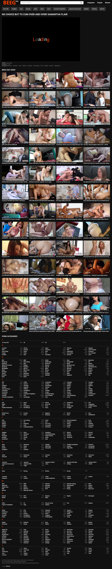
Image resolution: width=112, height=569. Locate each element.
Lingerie (69, 478)
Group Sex (69, 437)
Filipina (4, 423)
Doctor (68, 404)
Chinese (91, 385)
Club (46, 389)
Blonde (24, 65)
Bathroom (47, 363)
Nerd (25, 496)
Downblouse (27, 407)
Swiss (68, 542)
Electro (68, 413)
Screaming (69, 529)
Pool (90, 513)
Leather (91, 476)
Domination (27, 406)
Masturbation (70, 485)
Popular (99, 3)
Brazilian (47, 373)
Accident (4, 348)
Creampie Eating (49, 393)
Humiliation (92, 448)
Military (91, 487)
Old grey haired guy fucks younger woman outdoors (96, 331)
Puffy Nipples (48, 517)
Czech (68, 397)
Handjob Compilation (72, 444)
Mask (25, 485)
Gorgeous (69, 435)
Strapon (4, 541)
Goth (90, 435)
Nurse (25, 497)
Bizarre (90, 368)
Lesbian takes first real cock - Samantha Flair (41, 88)
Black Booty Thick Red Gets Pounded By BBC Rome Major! (69, 331)
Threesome (5, 551)
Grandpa (4, 437)
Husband (26, 449)
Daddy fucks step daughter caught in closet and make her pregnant (69, 107)
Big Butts (26, 366)
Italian (90, 456)
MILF (3, 483)
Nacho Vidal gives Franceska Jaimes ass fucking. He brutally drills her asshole (42, 163)
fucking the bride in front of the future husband (14, 163)
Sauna (46, 529)
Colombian (5, 390)
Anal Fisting (5, 351)
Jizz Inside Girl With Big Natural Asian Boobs (68, 294)
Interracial (91, 455)
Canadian (91, 382)
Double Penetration (7, 407)
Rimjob (90, 522)
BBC (3, 360)
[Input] (51, 2)
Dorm (48, 9)
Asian (25, 353)
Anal (68, 349)
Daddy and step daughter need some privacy (95, 107)
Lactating (4, 476)
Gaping (68, 432)
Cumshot (15, 65)
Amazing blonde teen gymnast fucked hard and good (96, 256)
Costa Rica (5, 392)
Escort (25, 414)
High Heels (48, 446)
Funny (68, 427)
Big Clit (47, 366)
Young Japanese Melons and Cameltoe (39, 238)
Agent (46, 348)
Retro (46, 522)
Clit (89, 387)
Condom (47, 390)
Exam (68, 414)
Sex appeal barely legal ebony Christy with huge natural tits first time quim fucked (96, 182)
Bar (89, 362)
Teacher (69, 548)
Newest (107, 3)
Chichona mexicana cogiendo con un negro (40, 182)
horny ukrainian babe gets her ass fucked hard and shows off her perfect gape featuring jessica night (96, 200)
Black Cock (26, 370)
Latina (46, 476)
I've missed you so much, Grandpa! (11, 219)
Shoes (46, 533)
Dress (46, 407)
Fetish (90, 422)
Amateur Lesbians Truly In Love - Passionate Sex (69, 126)
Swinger (47, 542)
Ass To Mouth (92, 353)
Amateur (30, 65)
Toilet (90, 551)
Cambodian (48, 382)
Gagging (4, 432)
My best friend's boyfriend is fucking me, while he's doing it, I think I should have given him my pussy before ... (42, 275)
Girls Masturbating (50, 434)
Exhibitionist (92, 414)
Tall (3, 548)
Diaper (3, 404)
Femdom (69, 422)
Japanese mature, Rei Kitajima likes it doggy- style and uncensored (42, 126)
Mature (90, 485)
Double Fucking (93, 406)
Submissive (70, 541)
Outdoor (47, 504)
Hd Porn (8, 566)
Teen (20, 65)
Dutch (90, 407)
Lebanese (4, 478)
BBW (25, 360)
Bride (68, 373)
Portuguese (27, 515)
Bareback (4, 363)
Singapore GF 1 (6, 256)
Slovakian (47, 534)
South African (70, 536)
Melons (25, 487)
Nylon (42, 9)
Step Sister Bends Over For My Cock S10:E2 (67, 88)
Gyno (46, 439)
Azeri (90, 354)
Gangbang (48, 432)
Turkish (26, 555)
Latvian (69, 476)
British (10, 65)
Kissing (25, 471)
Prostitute (91, 515)
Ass (46, 353)
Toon (3, 553)
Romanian (4, 524)
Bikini (46, 368)
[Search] (81, 3)
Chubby (4, 387)
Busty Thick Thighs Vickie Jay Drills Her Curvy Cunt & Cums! (96, 312)
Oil (24, 503)
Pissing (25, 513)
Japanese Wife (27, 464)
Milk (3, 488)
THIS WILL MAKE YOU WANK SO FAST (39, 107)
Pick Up (91, 512)
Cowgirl (91, 392)
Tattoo (25, 548)
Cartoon (26, 384)
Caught (90, 384)
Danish (47, 402)
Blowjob (86, 9)
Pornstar (4, 515)
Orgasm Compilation (7, 504)
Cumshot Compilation (59, 9)
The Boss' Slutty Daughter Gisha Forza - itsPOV (95, 144)
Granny (25, 437)
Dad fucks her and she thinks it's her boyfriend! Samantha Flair (15, 88)
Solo (46, 536)
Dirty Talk (5, 9)
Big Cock (69, 366)
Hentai (25, 446)
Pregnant (47, 515)
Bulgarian (69, 375)
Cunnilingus (27, 397)
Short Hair (69, 533)
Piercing (4, 513)
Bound (3, 373)
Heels (35, 9)
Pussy (90, 517)
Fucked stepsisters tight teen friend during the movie (42, 256)
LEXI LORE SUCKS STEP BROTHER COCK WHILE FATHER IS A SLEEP (42, 200)
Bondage (4, 371)
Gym (21, 9)
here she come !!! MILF (89, 126)
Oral (68, 503)
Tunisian (4, 555)
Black (3, 370)
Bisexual (69, 368)
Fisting (68, 423)
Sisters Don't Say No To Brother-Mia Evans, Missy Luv (96, 163)
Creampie (4, 393)
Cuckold (4, 395)
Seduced (4, 531)
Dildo (25, 404)
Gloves (25, 435)
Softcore (4, 536)
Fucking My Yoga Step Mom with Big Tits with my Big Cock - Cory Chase (69, 238)
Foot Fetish (48, 425)
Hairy (3, 444)
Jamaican (4, 462)
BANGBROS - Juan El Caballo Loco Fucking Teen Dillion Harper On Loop (15, 238)
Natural (4, 496)
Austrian (69, 354)
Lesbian (26, 478)
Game (25, 432)
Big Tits (102, 9)
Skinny (25, 534)
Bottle (90, 371)
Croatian (69, 393)
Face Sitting (27, 420)
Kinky (3, 471)
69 (46, 342)
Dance (25, 402)
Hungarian (4, 449)
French (4, 427)
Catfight (69, 384)
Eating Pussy (5, 413)
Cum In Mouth (49, 395)
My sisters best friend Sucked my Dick (12, 107)
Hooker (4, 448)
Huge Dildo (70, 448)
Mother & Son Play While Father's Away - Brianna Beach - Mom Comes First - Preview (42, 312)
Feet (46, 422)
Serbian (47, 531)
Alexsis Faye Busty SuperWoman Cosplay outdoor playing (42, 331)
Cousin (68, 392)
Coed (68, 389)
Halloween (26, 444)
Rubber (47, 524)
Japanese (26, 462)
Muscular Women (28, 490)
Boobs (25, 371)
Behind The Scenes (7, 365)
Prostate (69, 515)
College (91, 389)
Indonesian (26, 455)
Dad (3, 402)
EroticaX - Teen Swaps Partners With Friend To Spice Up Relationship (96, 88)
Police (46, 513)
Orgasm (46, 65)
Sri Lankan (26, 539)
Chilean (69, 385)
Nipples (69, 496)
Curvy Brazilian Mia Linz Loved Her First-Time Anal (15, 275)
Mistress (26, 488)
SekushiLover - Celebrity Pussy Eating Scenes (95, 275)
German (91, 432)
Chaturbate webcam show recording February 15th (69, 144)
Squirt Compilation (7, 539)
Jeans (46, 464)
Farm (90, 420)
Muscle (4, 490)
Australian (48, 354)
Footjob (69, 425)
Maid (90, 483)
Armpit (4, 353)
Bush (3, 376)
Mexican (47, 487)
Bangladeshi (70, 362)
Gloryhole (4, 435)
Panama (69, 510)
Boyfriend (26, 373)
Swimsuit (26, 542)
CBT (3, 382)
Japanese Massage (72, 462)
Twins (46, 555)
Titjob (68, 551)
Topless (26, 553)
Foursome (91, 425)
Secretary (91, 529)
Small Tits (91, 534)
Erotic (3, 414)
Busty (25, 376)
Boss (68, 371)
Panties (91, 510)
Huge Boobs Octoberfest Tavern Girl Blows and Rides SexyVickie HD (42, 144)
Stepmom (47, 539)
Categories (91, 3)
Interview (4, 456)
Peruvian (47, 512)
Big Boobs (57, 65)
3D (24, 342)
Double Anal (70, 406)
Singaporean (5, 534)
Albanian (69, 348)
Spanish (4, 538)
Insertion (47, 455)
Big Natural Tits (93, 366)
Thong (90, 550)
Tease (90, 548)
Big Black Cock (71, 365)
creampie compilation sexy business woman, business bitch (96, 238)
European (47, 414)
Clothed (26, 389)
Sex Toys (69, 531)
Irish (46, 456)
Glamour (69, 434)
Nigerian (47, 496)
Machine (47, 483)
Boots (46, 371)
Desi (90, 402)
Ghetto (3, 434)
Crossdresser (92, 393)
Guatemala (5, 439)
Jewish (90, 464)
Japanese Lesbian (50, 462)
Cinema (47, 387)
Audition (4, 354)
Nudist (3, 497)
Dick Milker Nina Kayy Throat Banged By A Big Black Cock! (69, 219)
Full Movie (48, 427)
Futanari (91, 427)
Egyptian (47, 413)
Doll (3, 406)
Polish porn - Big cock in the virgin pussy (39, 294)
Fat (24, 422)
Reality (4, 522)
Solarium (26, 536)
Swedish (4, 542)
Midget (68, 487)
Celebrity (4, 385)
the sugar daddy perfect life (63, 200)
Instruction (70, 455)
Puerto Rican (27, 517)
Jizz (3, 465)
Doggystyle (91, 404)
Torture (47, 553)
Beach (68, 363)
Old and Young (49, 503)
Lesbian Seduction (50, 478)
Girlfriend (26, 434)
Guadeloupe (92, 437)
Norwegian (91, 496)
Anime (25, 351)
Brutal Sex (26, 375)
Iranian (25, 456)
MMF (25, 483)
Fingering (26, 423)
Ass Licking (70, 353)
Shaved (90, 531)
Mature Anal (5, 487)
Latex (25, 476)
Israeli (68, 456)
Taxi (46, 548)
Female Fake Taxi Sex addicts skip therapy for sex (42, 219)
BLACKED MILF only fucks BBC (10, 312)
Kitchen (47, 471)
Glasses (91, 434)
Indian (3, 455)
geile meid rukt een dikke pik (9, 144)
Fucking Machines (28, 427)
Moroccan (91, 488)
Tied (25, 551)
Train (90, 553)
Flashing (94, 9)
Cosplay (91, 390)
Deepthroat (70, 402)
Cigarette (26, 387)
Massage (47, 485)
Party (25, 512)
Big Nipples (5, 368)
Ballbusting (48, 362)
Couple (47, 392)
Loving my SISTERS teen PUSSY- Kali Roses (13, 200)
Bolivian (91, 370)
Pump (68, 517)
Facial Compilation (72, 420)
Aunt (25, 354)
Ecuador (26, 413)
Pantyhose (4, 512)
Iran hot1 (4, 331)
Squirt (90, 538)
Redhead (26, 522)
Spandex (91, 536)
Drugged (69, 407)
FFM (3, 420)
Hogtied (69, 446)
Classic (69, 387)
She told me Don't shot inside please (65, 256)
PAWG (3, 510)
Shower (91, 533)
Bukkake (47, 375)
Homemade (36, 65)
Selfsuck (26, 531)
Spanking (26, 538)
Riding (68, 522)
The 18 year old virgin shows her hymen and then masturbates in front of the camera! (15, 294)
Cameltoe (69, 382)
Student (47, 541)
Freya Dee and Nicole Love (63, 182)
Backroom (4, 362)
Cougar (25, 392)
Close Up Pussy (6, 389)
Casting (47, 384)
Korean (68, 471)
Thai (68, 550)
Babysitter (91, 360)
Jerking (69, 464)
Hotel (25, 448)
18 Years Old (5, 342)
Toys (68, 553)
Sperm (47, 538)
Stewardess (70, 539)
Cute (46, 397)
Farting (4, 422)
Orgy (25, 504)
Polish (68, 513)
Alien (3, 349)
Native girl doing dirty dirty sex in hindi (66, 163)
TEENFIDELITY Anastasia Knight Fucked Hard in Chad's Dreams (96, 219)
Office (3, 503)
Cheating (26, 385)
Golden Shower (49, 435)
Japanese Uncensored (75, 9)
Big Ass (47, 365)
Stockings (91, 539)
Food (25, 425)
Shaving (4, 533)
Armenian (91, 351)
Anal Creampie (92, 349)
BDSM (46, 360)
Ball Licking (27, 362)
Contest (69, 390)
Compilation (27, 390)
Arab (46, 351)
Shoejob (26, 533)
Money (68, 488)
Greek (46, 437)
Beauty (90, 363)
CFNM (25, 382)
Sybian (90, 542)
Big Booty (4, 366)
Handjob (14, 9)
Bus (90, 375)
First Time (48, 423)
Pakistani (47, 510)
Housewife (48, 448)
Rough (25, 524)
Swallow (91, 541)
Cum (25, 395)
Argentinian (70, 351)
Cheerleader (48, 385)
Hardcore (91, 444)
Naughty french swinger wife (63, 275)
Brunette (4, 375)
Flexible (4, 425)
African (25, 348)
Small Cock (70, 534)
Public (3, 517)
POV (42, 65)
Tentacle (47, 550)
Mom (46, 488)
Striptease (26, 541)
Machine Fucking (71, 483)
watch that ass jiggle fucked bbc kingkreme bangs (69, 312)
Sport (68, 538)
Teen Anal (26, 550)
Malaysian (4, 485)
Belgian (26, 365)
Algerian (91, 348)
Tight (46, 551)
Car (3, 384)
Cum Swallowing (71, 395)
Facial (46, 420)
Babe (68, 360)
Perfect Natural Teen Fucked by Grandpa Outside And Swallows (15, 182)
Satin (25, 529)
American (47, 349)
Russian (28, 9)
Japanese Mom (93, 462)
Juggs (25, 465)
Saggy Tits (4, 529)
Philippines (70, 512)
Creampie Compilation (29, 393)
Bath (25, 363)
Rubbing (69, 524)
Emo (90, 413)
